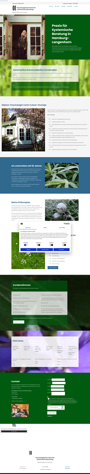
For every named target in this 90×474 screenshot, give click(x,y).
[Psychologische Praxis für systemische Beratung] (30, 454)
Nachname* (49, 383)
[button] (53, 267)
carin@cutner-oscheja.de (67, 3)
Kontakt (76, 6)
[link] (14, 425)
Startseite (51, 6)
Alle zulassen (61, 249)
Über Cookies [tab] (62, 227)
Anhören (14, 349)
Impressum (67, 466)
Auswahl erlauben (45, 249)
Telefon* (49, 389)
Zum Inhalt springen (4, 0)
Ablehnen (28, 249)
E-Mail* (49, 386)
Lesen (14, 364)
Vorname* (49, 379)
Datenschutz (67, 468)
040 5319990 (75, 3)
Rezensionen (69, 6)
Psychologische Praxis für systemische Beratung (26, 8)
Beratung (63, 6)
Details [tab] (45, 227)
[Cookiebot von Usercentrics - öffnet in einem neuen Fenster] (65, 224)
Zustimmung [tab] (27, 227)
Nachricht (49, 392)
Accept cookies (14, 431)
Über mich (57, 6)
